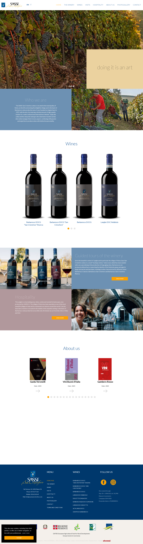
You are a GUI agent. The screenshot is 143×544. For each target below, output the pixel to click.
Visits (87, 5)
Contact (137, 5)
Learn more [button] (26, 533)
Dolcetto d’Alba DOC (80, 498)
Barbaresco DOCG (84, 222)
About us (110, 5)
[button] (68, 228)
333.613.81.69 (35, 494)
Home (58, 5)
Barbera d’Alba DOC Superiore (83, 502)
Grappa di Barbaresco (80, 512)
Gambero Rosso (105, 381)
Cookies (72, 540)
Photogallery (123, 5)
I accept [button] (19, 538)
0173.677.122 (35, 491)
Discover (119, 278)
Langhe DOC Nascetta (80, 505)
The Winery (69, 5)
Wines (79, 5)
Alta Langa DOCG (78, 508)
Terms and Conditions (55, 507)
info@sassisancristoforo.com (34, 497)
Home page (50, 480)
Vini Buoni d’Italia (71, 381)
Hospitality (98, 5)
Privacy (68, 540)
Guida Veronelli (37, 381)
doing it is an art (115, 67)
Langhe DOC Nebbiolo (109, 222)
